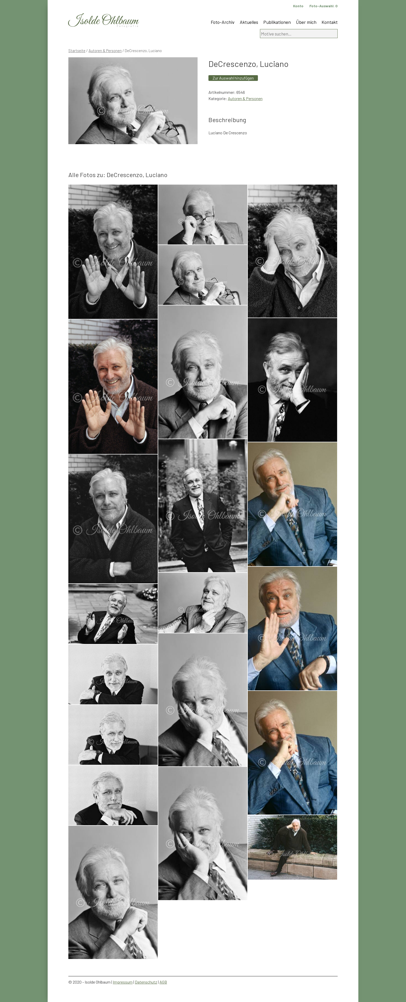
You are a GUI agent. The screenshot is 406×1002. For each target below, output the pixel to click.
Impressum (123, 981)
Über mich (306, 22)
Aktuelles (249, 22)
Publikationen (277, 22)
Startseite (76, 50)
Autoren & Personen (105, 50)
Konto (298, 6)
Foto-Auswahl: (323, 6)
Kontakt (330, 22)
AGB (163, 981)
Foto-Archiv (223, 22)
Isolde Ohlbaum (103, 21)
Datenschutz (146, 981)
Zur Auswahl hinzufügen (233, 77)
